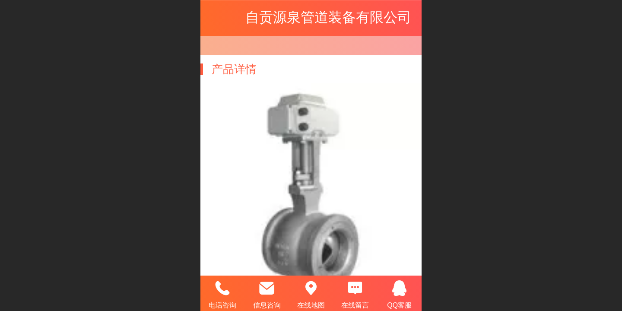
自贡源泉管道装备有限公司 (328, 17)
